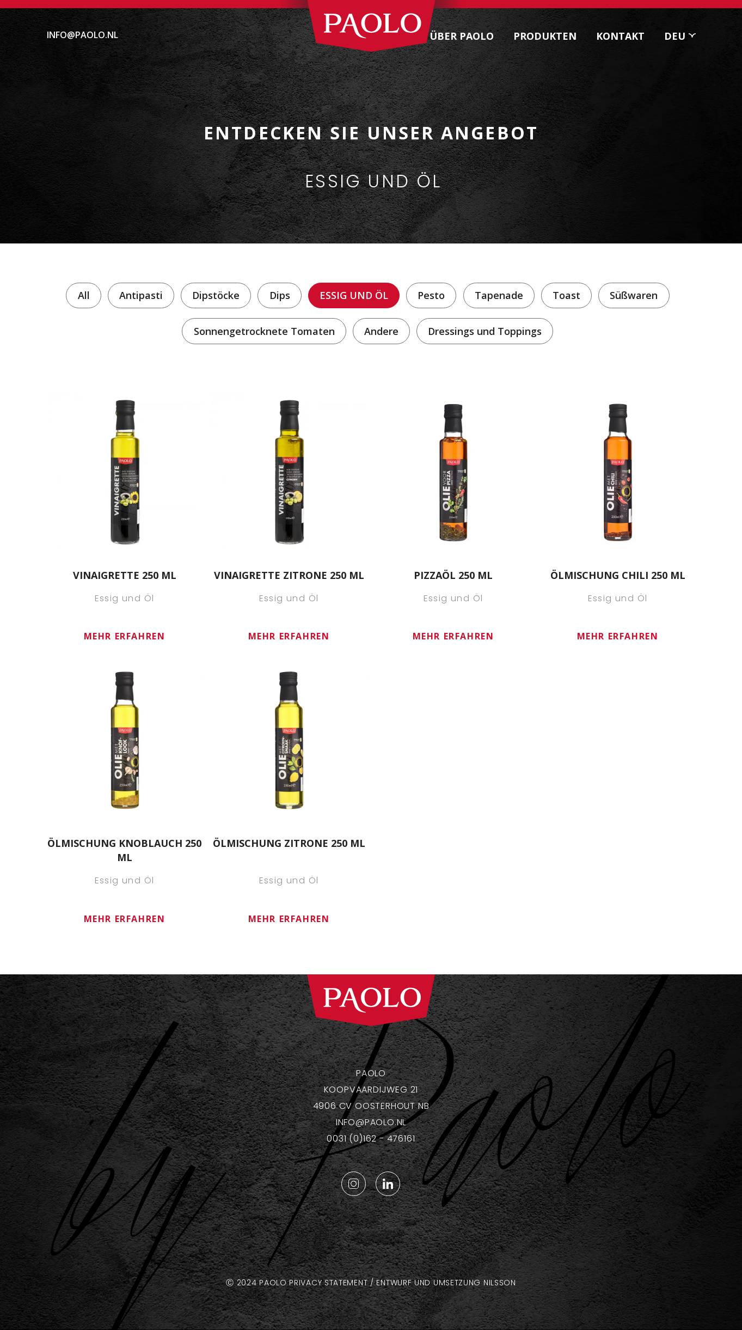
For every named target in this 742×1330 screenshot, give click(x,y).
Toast (566, 295)
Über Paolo (462, 35)
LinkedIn (388, 1184)
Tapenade (499, 295)
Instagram (353, 1184)
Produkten (545, 35)
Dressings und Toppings (485, 331)
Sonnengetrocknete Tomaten (264, 331)
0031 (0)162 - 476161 (371, 1138)
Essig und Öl (354, 295)
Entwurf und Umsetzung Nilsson (446, 1282)
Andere (381, 331)
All (84, 295)
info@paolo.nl (82, 35)
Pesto (431, 295)
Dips (279, 295)
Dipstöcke (216, 295)
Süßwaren (634, 295)
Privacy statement (328, 1282)
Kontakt (620, 35)
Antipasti (141, 295)
